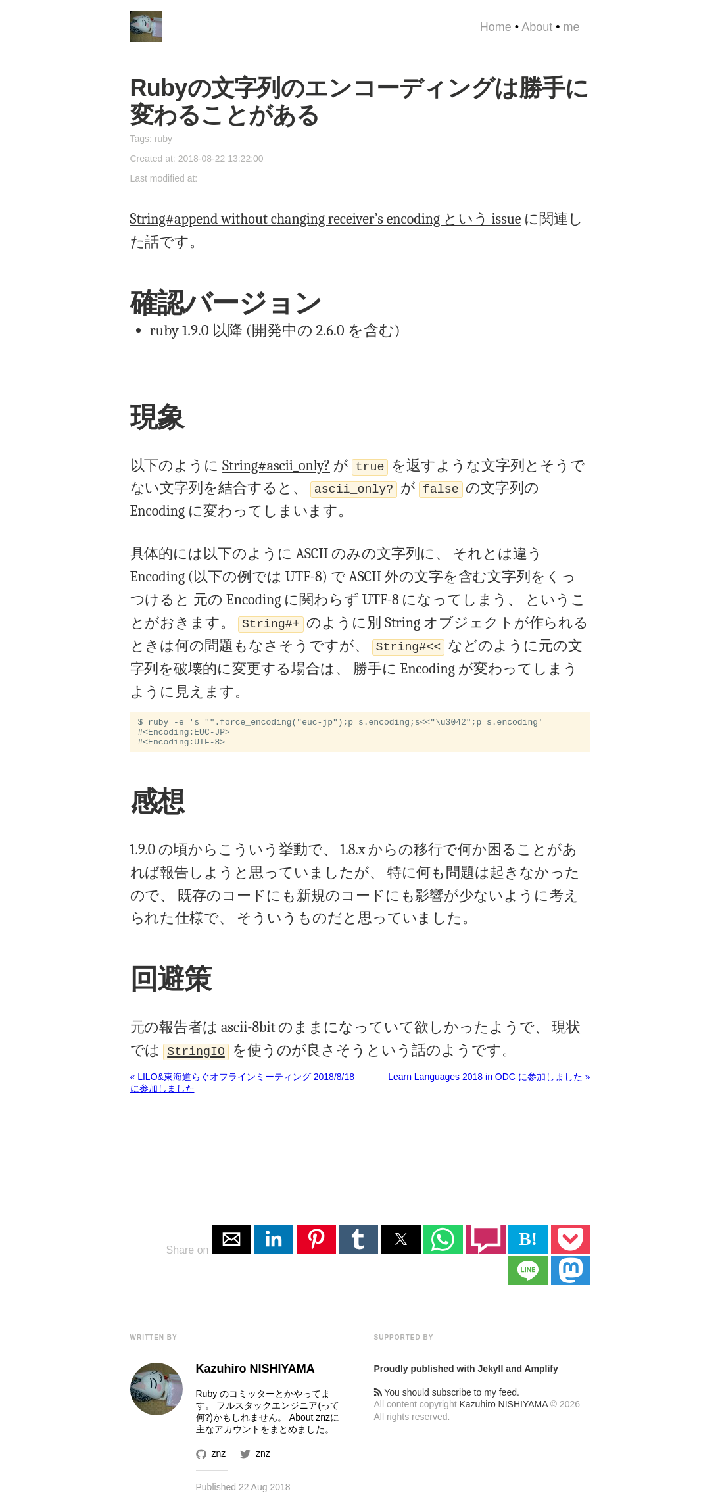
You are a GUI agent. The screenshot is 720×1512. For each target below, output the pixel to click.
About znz (309, 1423)
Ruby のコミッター (236, 1399)
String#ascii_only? (276, 465)
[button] (231, 1245)
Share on (188, 1255)
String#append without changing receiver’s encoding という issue (325, 219)
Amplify (541, 1374)
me (571, 27)
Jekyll (490, 1374)
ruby (163, 139)
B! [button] (528, 1244)
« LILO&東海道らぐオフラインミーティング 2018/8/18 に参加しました (242, 1088)
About (536, 27)
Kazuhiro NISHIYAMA (503, 1410)
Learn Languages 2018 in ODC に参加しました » (489, 1082)
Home (496, 27)
